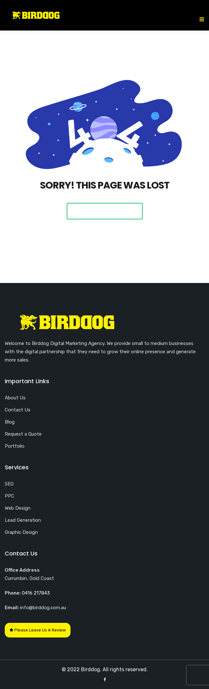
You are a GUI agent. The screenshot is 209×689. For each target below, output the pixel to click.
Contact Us (17, 410)
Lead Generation (23, 520)
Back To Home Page (104, 211)
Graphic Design (21, 532)
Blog (10, 422)
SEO (9, 484)
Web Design (17, 508)
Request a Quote (23, 434)
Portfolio (14, 446)
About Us (15, 398)
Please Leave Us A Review (38, 630)
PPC (9, 496)
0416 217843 (36, 593)
